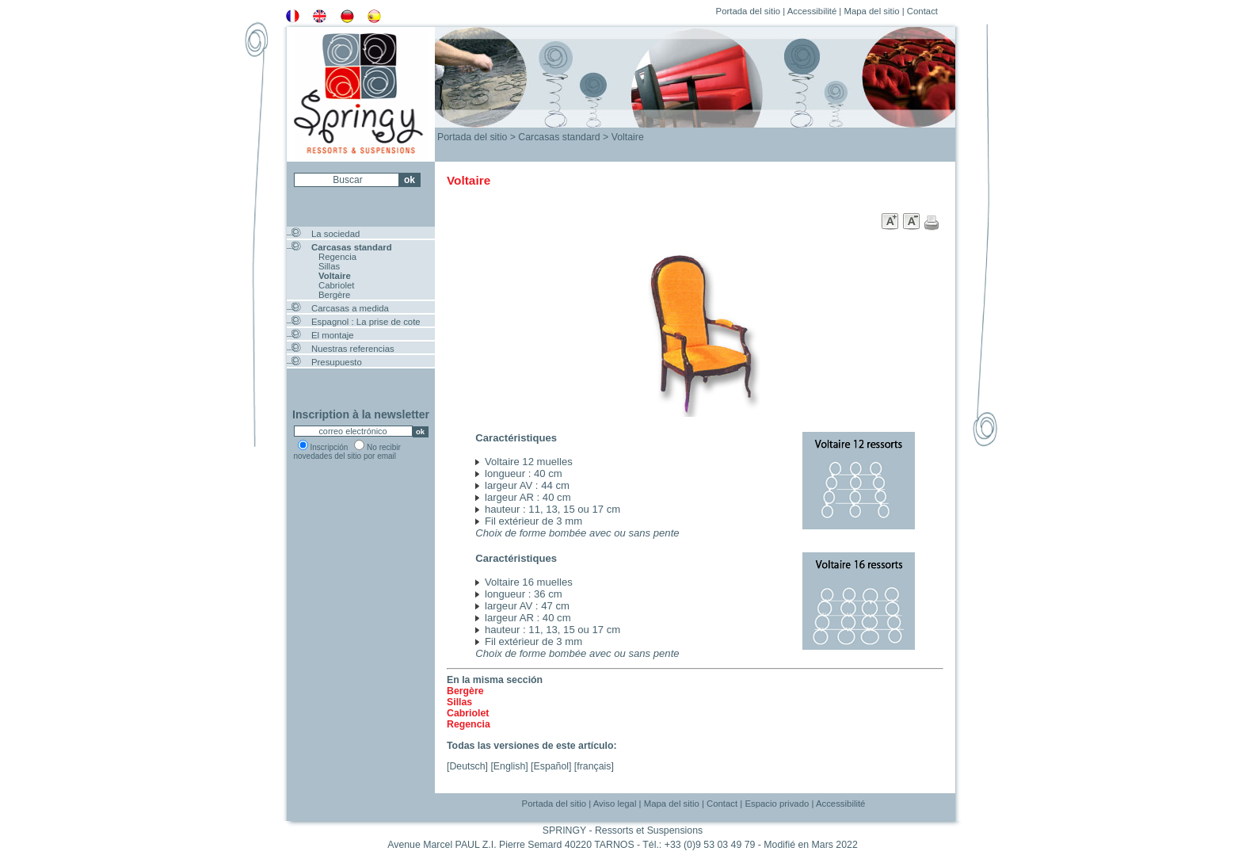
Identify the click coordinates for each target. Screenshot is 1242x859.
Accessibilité (812, 11)
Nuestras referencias (352, 348)
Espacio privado (777, 803)
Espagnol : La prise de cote (366, 321)
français (594, 766)
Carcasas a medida (350, 308)
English (509, 766)
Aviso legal (615, 803)
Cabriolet (336, 285)
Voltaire (334, 276)
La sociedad (335, 234)
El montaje (332, 335)
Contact (922, 11)
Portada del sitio (748, 11)
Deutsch (467, 766)
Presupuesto (336, 362)
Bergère (334, 295)
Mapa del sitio (871, 11)
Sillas (329, 266)
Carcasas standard (351, 247)
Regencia (337, 257)
